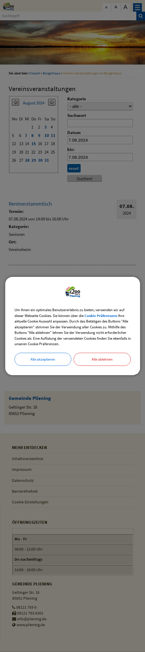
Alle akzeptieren (42, 359)
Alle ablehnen (102, 359)
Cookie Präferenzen (100, 315)
